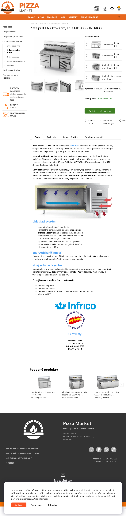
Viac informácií (41, 499)
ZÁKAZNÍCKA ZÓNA (89, 17)
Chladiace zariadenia (12, 41)
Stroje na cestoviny (11, 70)
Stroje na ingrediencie (12, 36)
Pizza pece (7, 26)
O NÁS (41, 17)
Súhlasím (19, 505)
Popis (37, 137)
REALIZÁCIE (52, 17)
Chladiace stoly (13, 57)
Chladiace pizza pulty (14, 51)
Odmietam (53, 505)
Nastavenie (36, 505)
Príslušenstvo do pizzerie (10, 76)
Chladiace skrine (13, 46)
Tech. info (51, 137)
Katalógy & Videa (70, 137)
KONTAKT (73, 17)
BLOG (62, 17)
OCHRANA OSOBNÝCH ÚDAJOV (19, 458)
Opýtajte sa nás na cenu (100, 111)
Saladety (10, 65)
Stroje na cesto (9, 31)
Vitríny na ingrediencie (16, 61)
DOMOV (31, 17)
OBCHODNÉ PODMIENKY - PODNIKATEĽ (22, 448)
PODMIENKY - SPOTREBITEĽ (22, 453)
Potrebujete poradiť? (94, 137)
